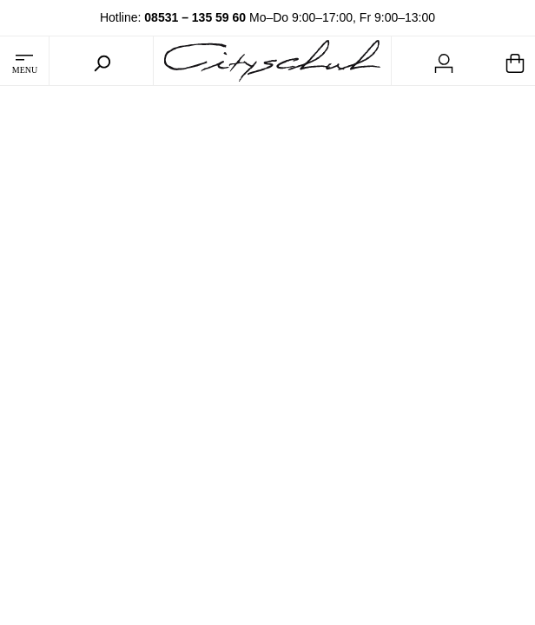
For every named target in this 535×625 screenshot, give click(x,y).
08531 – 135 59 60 (195, 17)
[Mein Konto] (444, 61)
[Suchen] (102, 61)
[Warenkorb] (515, 61)
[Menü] (24, 61)
